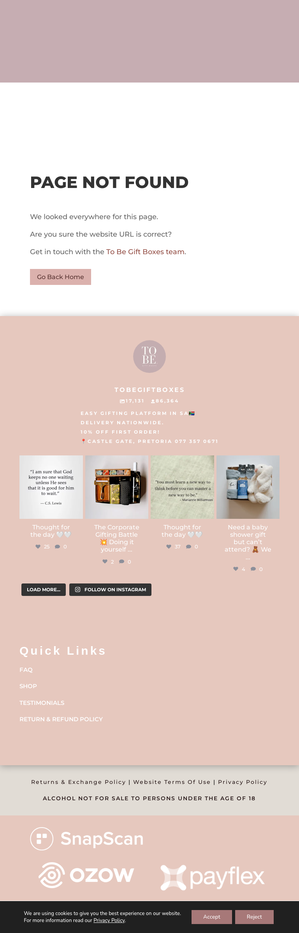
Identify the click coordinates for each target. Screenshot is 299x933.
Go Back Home (60, 277)
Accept (211, 917)
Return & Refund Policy (61, 719)
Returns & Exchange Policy (78, 781)
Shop (28, 686)
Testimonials (41, 702)
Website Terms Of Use (172, 781)
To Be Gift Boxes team (144, 252)
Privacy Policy (242, 781)
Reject (254, 917)
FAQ (26, 669)
